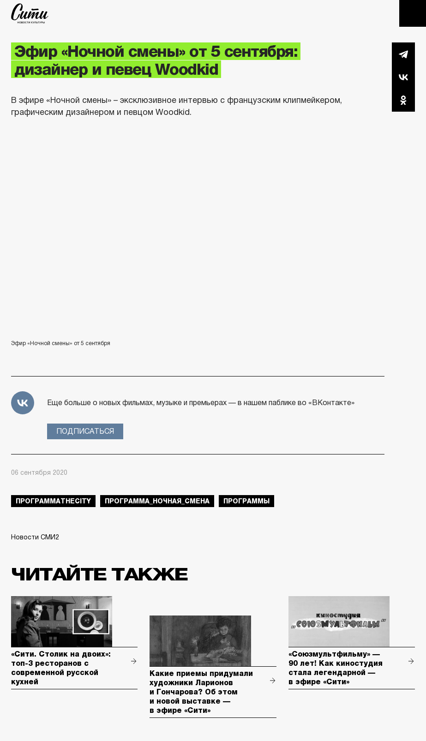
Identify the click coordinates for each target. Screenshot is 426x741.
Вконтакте (403, 77)
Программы (246, 501)
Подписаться (85, 431)
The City (29, 13)
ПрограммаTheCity (53, 501)
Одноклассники (403, 100)
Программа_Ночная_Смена (157, 501)
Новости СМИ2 (35, 537)
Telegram (403, 54)
